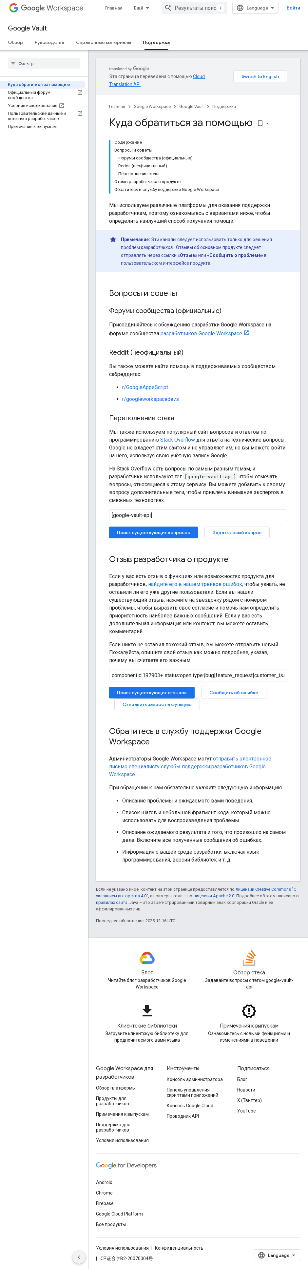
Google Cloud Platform (119, 1214)
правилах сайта (111, 902)
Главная (113, 8)
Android (104, 1182)
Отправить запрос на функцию (157, 704)
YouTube (246, 1110)
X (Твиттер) (249, 1100)
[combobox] (194, 8)
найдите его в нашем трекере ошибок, (195, 584)
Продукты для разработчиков (112, 1101)
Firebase (105, 1203)
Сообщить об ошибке (233, 693)
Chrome (104, 1193)
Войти (293, 7)
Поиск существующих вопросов (153, 532)
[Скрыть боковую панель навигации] (79, 1257)
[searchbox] (44, 63)
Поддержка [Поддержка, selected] (156, 42)
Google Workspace (152, 106)
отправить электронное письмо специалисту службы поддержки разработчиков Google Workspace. (190, 767)
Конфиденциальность (179, 1248)
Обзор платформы (116, 1088)
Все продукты (111, 1224)
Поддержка (224, 106)
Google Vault (27, 28)
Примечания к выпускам (122, 1114)
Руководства (49, 42)
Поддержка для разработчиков (113, 1127)
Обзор (15, 42)
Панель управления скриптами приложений (192, 1092)
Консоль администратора (195, 1079)
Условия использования (122, 1140)
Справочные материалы (103, 42)
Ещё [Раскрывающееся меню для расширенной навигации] (139, 8)
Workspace (52, 8)
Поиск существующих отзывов (152, 693)
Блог (242, 1079)
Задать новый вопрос (237, 532)
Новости (246, 1089)
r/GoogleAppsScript (145, 387)
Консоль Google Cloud (190, 1105)
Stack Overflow (177, 440)
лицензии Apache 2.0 (213, 895)
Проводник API (183, 1116)
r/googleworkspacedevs (150, 399)
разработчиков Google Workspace (201, 333)
